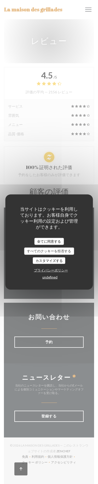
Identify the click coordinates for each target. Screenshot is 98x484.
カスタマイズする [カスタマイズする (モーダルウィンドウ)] (49, 260)
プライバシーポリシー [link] (51, 270)
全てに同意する (49, 241)
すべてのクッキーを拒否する (49, 251)
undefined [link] (49, 277)
